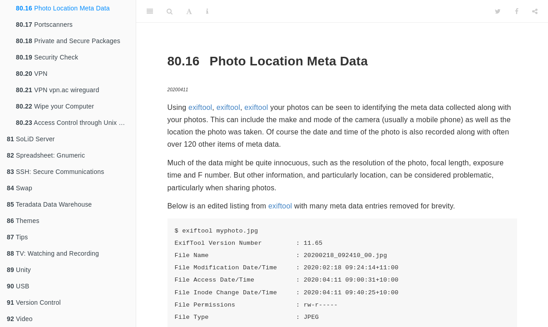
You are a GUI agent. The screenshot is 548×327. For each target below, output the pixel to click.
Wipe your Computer (55, 106)
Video (20, 318)
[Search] (169, 11)
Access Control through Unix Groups (76, 122)
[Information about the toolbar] (207, 11)
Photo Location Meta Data (63, 8)
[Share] (534, 11)
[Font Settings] (189, 11)
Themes (23, 220)
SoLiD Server (31, 139)
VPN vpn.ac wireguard (57, 90)
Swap (19, 188)
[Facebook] (516, 11)
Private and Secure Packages (68, 41)
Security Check (47, 57)
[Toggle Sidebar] (150, 11)
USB (18, 286)
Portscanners (44, 24)
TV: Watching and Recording (53, 253)
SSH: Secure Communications (55, 171)
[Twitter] (498, 11)
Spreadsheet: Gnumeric (46, 155)
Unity (19, 269)
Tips (17, 237)
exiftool (200, 107)
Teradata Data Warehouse (49, 204)
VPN (32, 73)
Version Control (34, 302)
